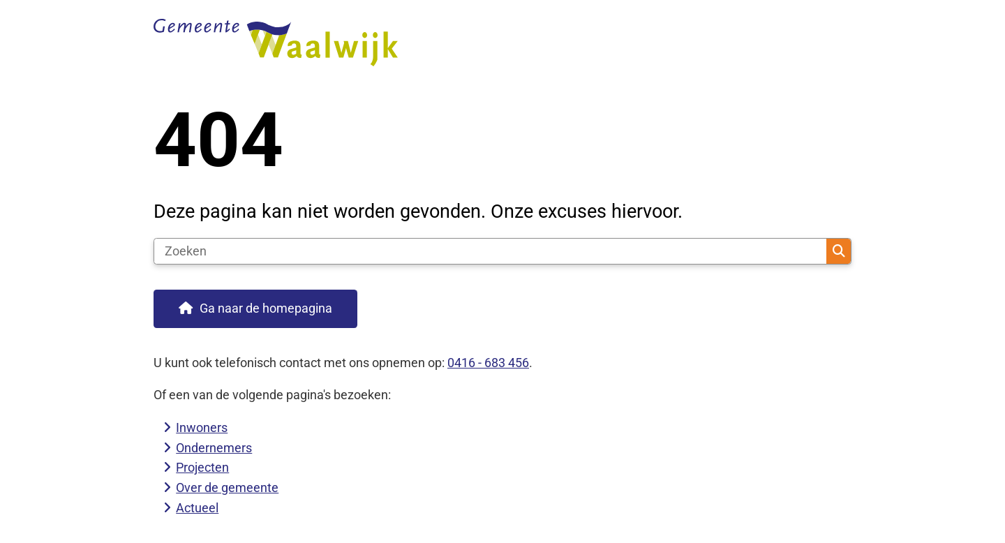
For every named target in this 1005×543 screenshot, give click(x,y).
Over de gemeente (227, 487)
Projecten (202, 467)
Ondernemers (214, 447)
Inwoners (202, 427)
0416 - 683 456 (488, 362)
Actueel (197, 507)
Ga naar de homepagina (266, 308)
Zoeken (839, 251)
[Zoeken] (490, 251)
